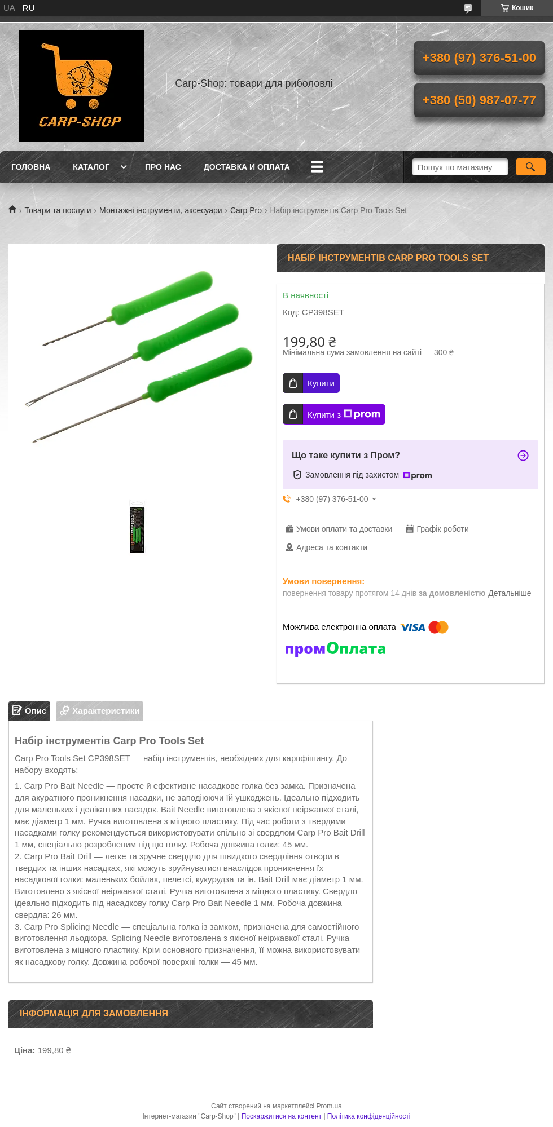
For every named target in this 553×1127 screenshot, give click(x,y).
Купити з (344, 414)
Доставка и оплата (247, 166)
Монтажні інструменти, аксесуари (160, 210)
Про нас (163, 166)
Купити (321, 383)
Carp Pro (246, 210)
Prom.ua (329, 1106)
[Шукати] (531, 166)
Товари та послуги (57, 210)
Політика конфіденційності (369, 1116)
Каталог (91, 166)
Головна (30, 166)
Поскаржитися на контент (282, 1116)
